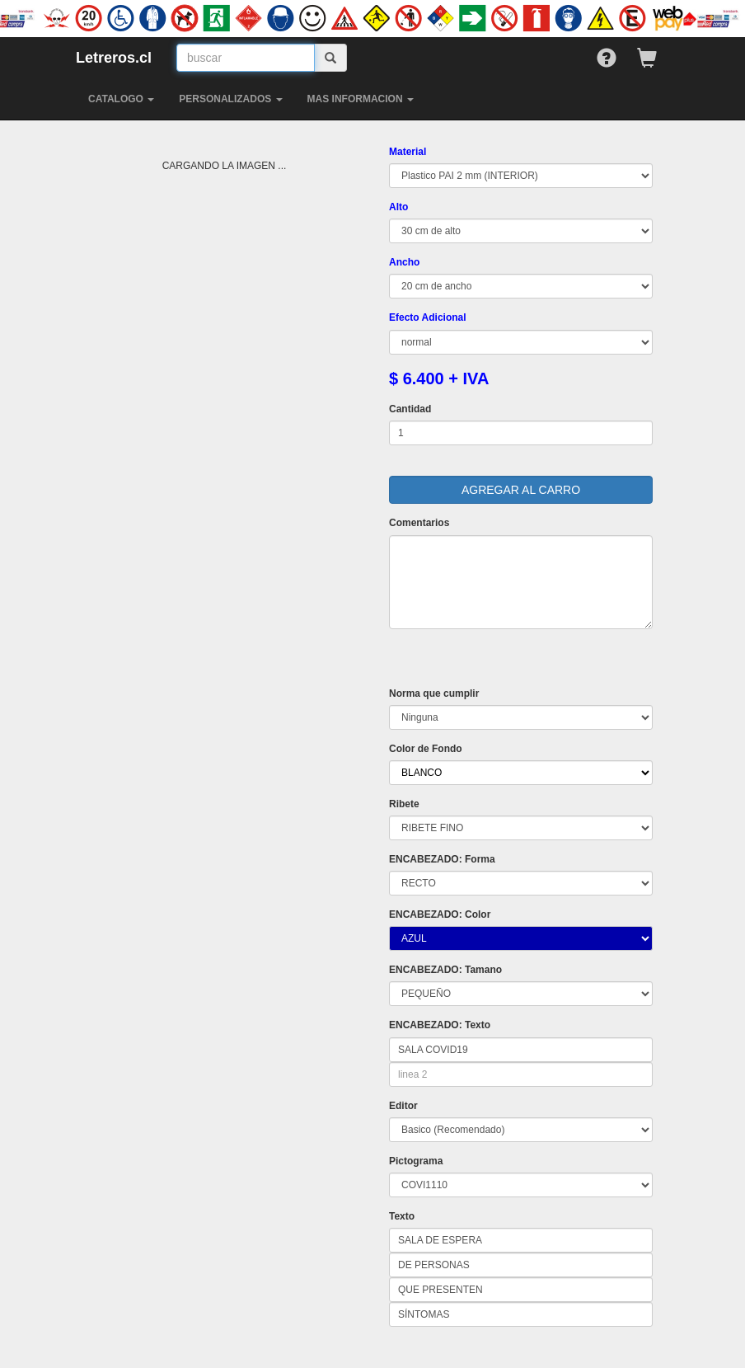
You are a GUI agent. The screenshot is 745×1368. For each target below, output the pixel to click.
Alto (398, 207)
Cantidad (410, 409)
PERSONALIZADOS (230, 99)
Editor (403, 1106)
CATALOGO (121, 99)
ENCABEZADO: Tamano (445, 969)
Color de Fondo (425, 749)
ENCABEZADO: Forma (442, 859)
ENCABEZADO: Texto (439, 1025)
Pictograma (416, 1161)
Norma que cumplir (434, 693)
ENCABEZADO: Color (439, 914)
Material (407, 151)
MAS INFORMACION (360, 99)
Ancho (404, 262)
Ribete (404, 804)
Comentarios (419, 523)
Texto (402, 1216)
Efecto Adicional (427, 317)
